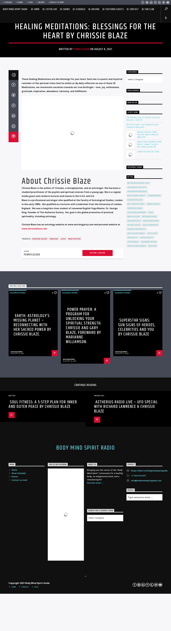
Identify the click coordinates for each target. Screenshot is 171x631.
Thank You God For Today (148, 292)
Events (15, 617)
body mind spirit (136, 336)
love (63, 379)
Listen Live (51, 9)
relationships (150, 365)
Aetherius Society (137, 327)
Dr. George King (136, 344)
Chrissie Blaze (39, 379)
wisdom (153, 386)
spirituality (146, 378)
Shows (19, 2)
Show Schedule (19, 613)
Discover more (95, 623)
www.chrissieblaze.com (34, 368)
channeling (154, 336)
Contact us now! (56, 2)
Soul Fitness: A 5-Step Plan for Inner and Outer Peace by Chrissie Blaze (43, 544)
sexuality (133, 378)
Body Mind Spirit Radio (15, 9)
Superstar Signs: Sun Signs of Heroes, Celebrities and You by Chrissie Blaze (136, 467)
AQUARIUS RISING (85, 82)
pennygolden (81, 113)
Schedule (7, 2)
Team (29, 2)
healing (54, 379)
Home (37, 9)
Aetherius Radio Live (138, 323)
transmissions (149, 382)
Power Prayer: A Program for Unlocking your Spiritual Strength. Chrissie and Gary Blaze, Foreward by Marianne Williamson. (84, 465)
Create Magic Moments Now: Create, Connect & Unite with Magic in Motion (149, 285)
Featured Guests (115, 9)
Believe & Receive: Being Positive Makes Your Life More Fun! (148, 275)
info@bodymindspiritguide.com (146, 621)
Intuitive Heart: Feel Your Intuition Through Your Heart (142, 266)
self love (152, 373)
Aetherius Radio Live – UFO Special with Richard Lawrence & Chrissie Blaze (126, 547)
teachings (133, 382)
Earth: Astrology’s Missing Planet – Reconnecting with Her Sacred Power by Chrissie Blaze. (32, 465)
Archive (40, 2)
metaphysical (149, 357)
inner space (153, 344)
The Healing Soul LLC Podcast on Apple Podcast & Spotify (143, 259)
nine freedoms (151, 361)
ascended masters (137, 332)
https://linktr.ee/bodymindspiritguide (149, 611)
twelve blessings (137, 386)
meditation (74, 379)
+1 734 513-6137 (138, 616)
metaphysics (134, 361)
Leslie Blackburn (137, 352)
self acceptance (136, 373)
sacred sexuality (137, 369)
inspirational (135, 348)
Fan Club (149, 9)
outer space (134, 365)
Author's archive (97, 393)
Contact (134, 9)
